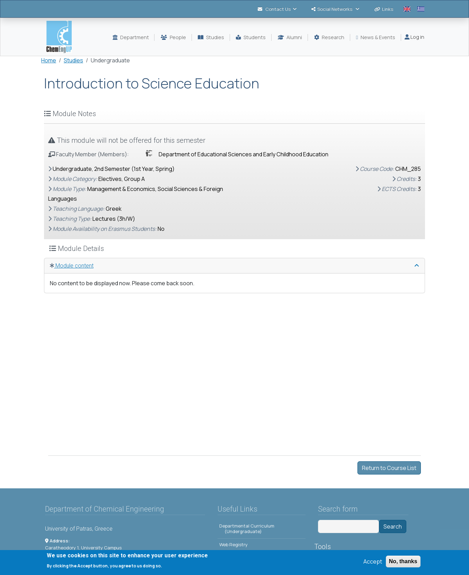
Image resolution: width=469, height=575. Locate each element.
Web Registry (233, 544)
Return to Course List (389, 468)
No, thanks (403, 561)
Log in (414, 37)
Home (48, 60)
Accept (372, 561)
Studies (73, 60)
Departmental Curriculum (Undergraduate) (246, 528)
